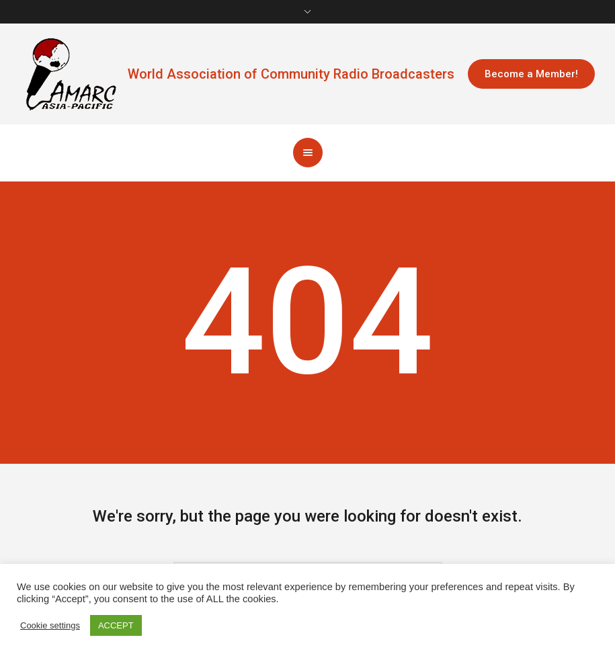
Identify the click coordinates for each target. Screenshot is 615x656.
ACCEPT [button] (116, 625)
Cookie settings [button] (50, 625)
